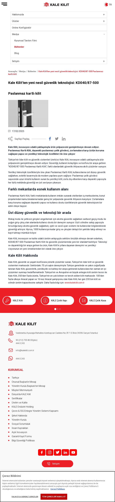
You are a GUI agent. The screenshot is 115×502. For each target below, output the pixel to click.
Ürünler (15, 21)
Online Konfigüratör (21, 27)
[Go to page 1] (55, 309)
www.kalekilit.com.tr (74, 282)
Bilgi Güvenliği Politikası (23, 440)
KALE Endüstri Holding (23, 406)
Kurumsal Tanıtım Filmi (25, 40)
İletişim (15, 61)
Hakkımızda (18, 14)
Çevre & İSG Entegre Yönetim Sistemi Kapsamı (35, 411)
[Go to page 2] (57, 309)
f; (42, 452)
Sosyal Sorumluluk (21, 424)
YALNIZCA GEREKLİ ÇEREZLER (24, 497)
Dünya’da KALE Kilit (21, 394)
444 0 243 (20, 343)
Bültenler (19, 47)
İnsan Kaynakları (20, 428)
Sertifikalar (17, 398)
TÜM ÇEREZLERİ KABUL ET (54, 497)
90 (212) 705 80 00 (24, 340)
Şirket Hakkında (19, 415)
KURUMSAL (15, 369)
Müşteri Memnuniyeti (22, 390)
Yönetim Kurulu (19, 419)
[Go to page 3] (60, 309)
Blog (16, 53)
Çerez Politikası (57, 489)
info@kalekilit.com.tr (25, 350)
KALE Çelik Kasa (97, 300)
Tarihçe (15, 377)
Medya (15, 34)
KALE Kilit (18, 300)
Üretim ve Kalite (19, 402)
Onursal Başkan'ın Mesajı (24, 381)
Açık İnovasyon (19, 432)
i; (49, 452)
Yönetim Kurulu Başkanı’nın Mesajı (28, 386)
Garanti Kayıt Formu (22, 436)
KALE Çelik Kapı (59, 300)
